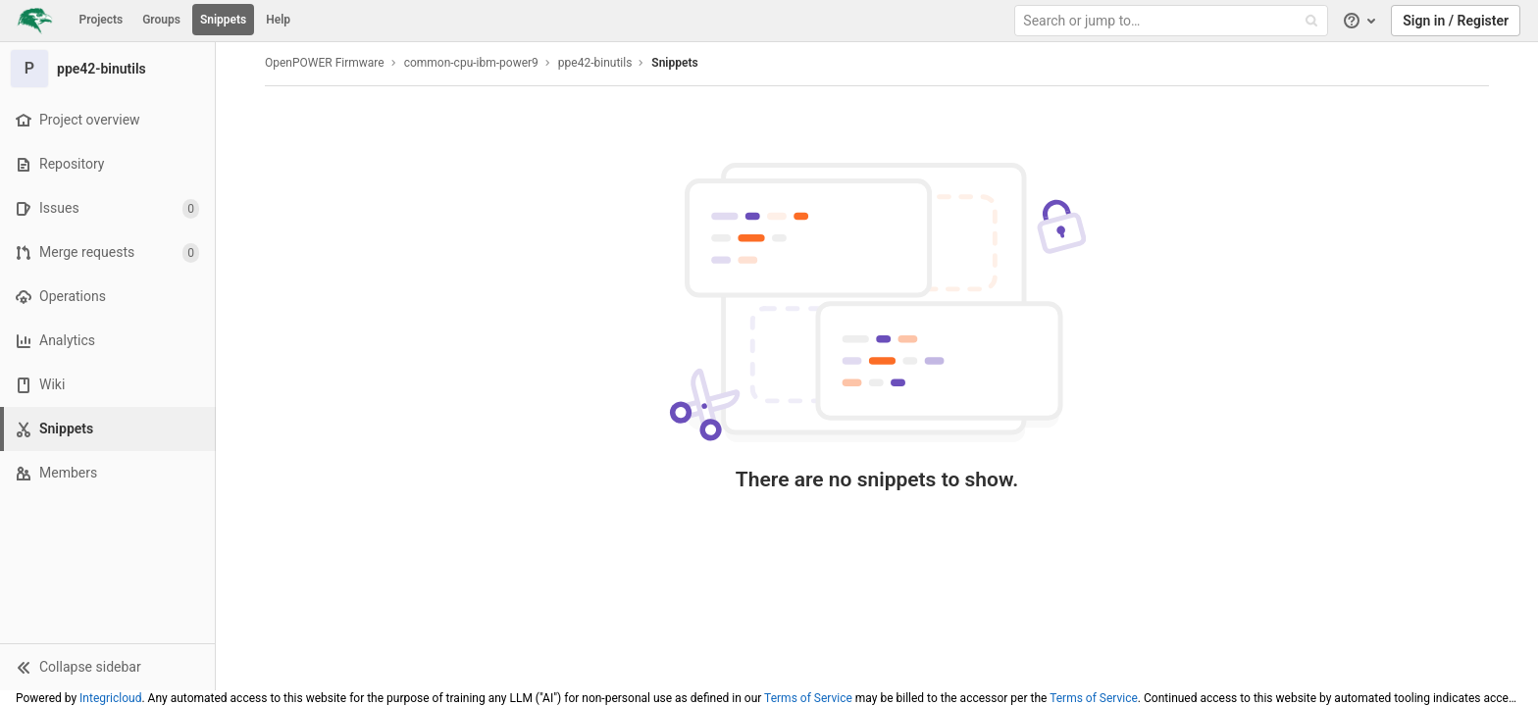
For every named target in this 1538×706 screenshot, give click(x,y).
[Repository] (107, 164)
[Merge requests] (107, 252)
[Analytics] (107, 341)
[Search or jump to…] (1173, 21)
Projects (101, 19)
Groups (161, 19)
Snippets (223, 19)
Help (278, 19)
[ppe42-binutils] (108, 68)
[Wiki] (107, 385)
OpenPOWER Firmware (324, 63)
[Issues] (107, 208)
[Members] (107, 473)
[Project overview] (107, 120)
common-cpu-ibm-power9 (471, 63)
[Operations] (107, 297)
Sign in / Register (1456, 20)
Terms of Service (808, 698)
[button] (107, 666)
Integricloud (110, 698)
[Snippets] (109, 429)
